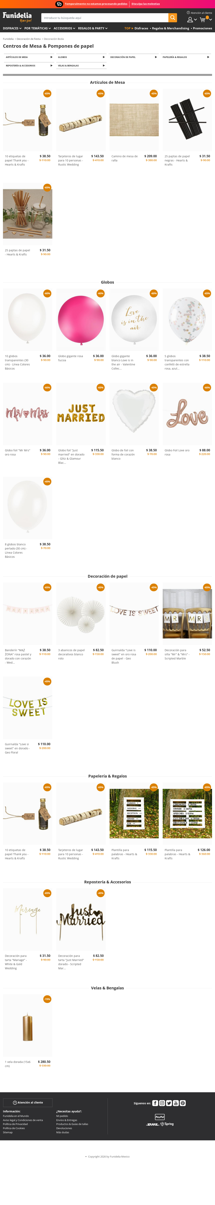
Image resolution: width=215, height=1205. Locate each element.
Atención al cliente (28, 1104)
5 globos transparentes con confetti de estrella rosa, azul (177, 363)
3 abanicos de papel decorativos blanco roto (71, 655)
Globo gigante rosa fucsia (70, 359)
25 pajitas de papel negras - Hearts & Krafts (177, 162)
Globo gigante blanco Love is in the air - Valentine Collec (123, 363)
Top (127, 28)
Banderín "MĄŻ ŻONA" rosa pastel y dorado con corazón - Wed (18, 657)
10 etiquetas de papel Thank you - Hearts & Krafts (17, 162)
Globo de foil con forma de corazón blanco (123, 455)
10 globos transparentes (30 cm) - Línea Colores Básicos (17, 363)
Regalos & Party (91, 28)
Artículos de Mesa (17, 57)
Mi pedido (62, 1117)
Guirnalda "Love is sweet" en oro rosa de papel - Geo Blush (124, 657)
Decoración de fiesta (29, 39)
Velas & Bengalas (69, 66)
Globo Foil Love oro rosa (177, 453)
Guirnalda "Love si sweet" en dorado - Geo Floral (17, 749)
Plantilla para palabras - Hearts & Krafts (124, 855)
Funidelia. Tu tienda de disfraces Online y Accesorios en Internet (17, 17)
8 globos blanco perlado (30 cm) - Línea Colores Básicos (16, 551)
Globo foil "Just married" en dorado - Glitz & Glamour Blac (71, 457)
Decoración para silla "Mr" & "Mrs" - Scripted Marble (177, 655)
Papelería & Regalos (175, 57)
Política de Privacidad (15, 1125)
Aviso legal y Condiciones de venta (23, 1121)
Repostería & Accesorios (21, 66)
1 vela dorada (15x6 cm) (17, 1065)
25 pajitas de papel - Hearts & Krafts (17, 253)
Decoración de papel (123, 57)
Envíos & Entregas (66, 1121)
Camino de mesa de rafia (125, 159)
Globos (63, 57)
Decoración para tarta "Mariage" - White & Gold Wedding (16, 963)
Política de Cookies (14, 1129)
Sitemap (8, 1133)
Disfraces (10, 28)
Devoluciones (64, 1129)
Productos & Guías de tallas (72, 1125)
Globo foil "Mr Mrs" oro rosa (17, 453)
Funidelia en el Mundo (16, 1117)
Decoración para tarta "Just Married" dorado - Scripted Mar (71, 963)
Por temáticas (36, 28)
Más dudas (62, 1133)
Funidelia (8, 39)
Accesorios (63, 28)
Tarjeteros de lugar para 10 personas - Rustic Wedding (70, 162)
